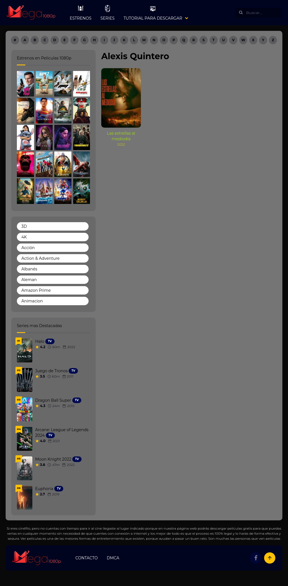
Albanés (29, 269)
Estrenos (80, 12)
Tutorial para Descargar (152, 12)
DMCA (113, 557)
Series (107, 12)
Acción (28, 247)
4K (24, 237)
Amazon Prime (36, 290)
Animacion (32, 301)
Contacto (86, 557)
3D (24, 226)
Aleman (29, 279)
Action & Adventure (40, 258)
